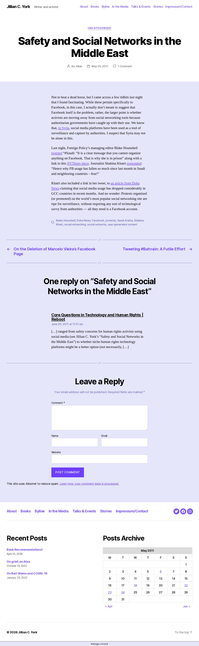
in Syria (63, 128)
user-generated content (122, 224)
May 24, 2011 (100, 66)
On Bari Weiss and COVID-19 (27, 573)
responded (134, 163)
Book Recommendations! (25, 549)
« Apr (109, 606)
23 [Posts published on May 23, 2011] (109, 592)
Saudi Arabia (125, 220)
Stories (158, 6)
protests (111, 220)
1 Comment (125, 66)
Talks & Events (141, 6)
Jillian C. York (18, 7)
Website (56, 452)
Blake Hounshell (65, 220)
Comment (58, 402)
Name (54, 435)
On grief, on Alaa (18, 561)
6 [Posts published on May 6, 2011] (161, 571)
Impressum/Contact (178, 6)
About (84, 6)
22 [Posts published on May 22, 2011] (186, 585)
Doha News (84, 220)
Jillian (78, 66)
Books (95, 6)
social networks (96, 224)
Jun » (186, 606)
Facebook (98, 220)
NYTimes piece (78, 163)
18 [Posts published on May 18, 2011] (135, 585)
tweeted (56, 153)
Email (104, 435)
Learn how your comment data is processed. (89, 483)
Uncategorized (99, 28)
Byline (106, 6)
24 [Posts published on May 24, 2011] (123, 592)
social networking (75, 224)
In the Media (120, 6)
